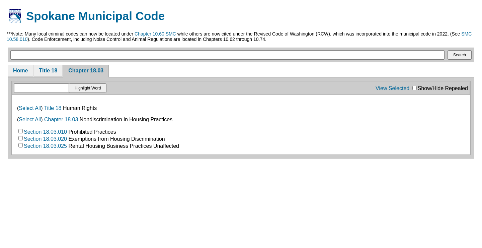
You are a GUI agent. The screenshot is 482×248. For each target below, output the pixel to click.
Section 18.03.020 (45, 139)
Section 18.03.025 (45, 146)
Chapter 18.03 (85, 70)
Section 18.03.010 (45, 132)
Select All (30, 108)
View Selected (392, 88)
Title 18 (48, 70)
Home (20, 70)
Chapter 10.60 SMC (155, 34)
